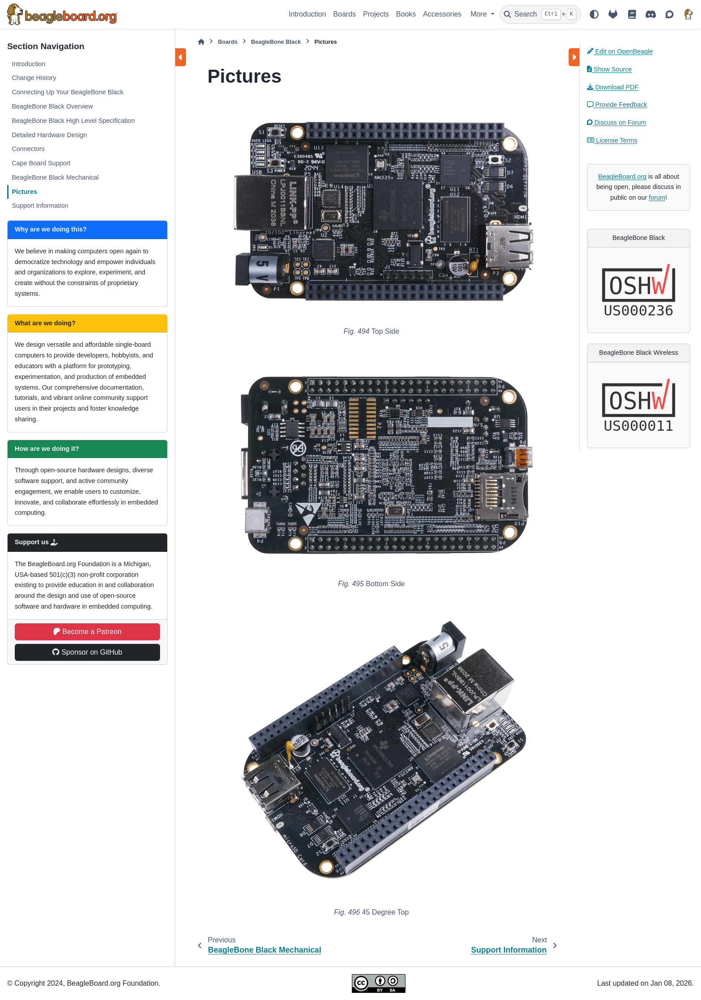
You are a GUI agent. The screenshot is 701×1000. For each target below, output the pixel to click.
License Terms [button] (612, 140)
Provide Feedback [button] (617, 104)
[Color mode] (594, 14)
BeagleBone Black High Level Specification (73, 120)
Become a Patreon (87, 631)
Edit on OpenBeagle (620, 51)
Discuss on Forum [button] (616, 122)
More (480, 14)
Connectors (28, 148)
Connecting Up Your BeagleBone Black (67, 92)
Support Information (40, 205)
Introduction (307, 14)
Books (406, 14)
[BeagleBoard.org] (688, 14)
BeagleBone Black (276, 41)
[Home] (201, 41)
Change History (34, 77)
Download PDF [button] (612, 87)
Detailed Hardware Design (49, 135)
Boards (344, 14)
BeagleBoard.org (622, 176)
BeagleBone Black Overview (52, 106)
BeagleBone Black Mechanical (55, 177)
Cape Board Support (41, 163)
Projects (376, 14)
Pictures (24, 191)
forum (657, 197)
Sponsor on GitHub (87, 652)
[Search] (540, 14)
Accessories (442, 14)
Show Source (609, 69)
